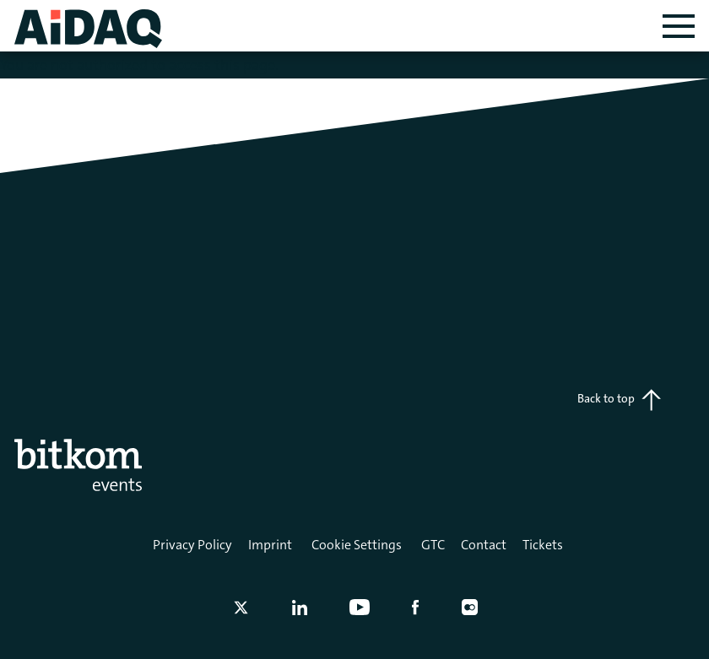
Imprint (270, 545)
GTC (433, 545)
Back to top (619, 400)
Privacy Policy (192, 545)
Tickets (542, 545)
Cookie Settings (356, 545)
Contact (483, 545)
